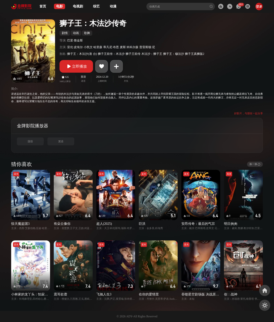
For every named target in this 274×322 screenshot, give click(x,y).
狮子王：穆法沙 (173, 53)
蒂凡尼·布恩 (111, 47)
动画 (76, 33)
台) (95, 53)
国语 (30, 141)
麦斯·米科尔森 (129, 47)
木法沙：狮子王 (151, 53)
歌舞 (87, 33)
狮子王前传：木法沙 (111, 53)
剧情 (65, 33)
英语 (60, 141)
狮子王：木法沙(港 (79, 53)
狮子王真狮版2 (194, 53)
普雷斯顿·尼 (147, 47)
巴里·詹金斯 (75, 40)
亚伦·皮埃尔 (75, 47)
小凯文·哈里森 (93, 47)
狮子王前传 (133, 53)
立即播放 (76, 66)
